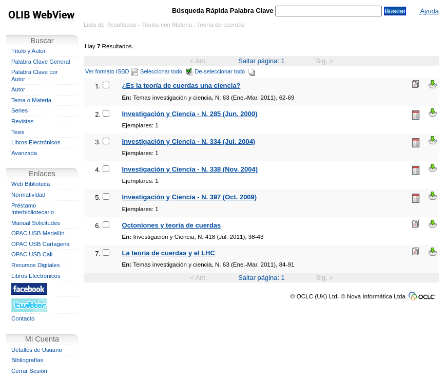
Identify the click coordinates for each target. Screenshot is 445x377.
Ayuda (429, 11)
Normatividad (28, 195)
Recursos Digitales (35, 265)
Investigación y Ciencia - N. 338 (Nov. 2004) (190, 169)
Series (19, 110)
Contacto (22, 318)
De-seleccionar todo (225, 71)
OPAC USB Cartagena (40, 244)
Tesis (18, 132)
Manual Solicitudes (35, 223)
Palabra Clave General (40, 62)
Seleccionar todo (166, 71)
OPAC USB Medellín (38, 233)
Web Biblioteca (30, 184)
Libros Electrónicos (36, 142)
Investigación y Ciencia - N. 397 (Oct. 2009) (189, 197)
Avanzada (24, 153)
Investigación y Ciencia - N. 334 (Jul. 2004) (189, 141)
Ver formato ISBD (111, 71)
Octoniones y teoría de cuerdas (171, 225)
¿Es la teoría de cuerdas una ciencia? (181, 85)
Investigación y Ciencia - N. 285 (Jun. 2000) (190, 114)
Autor (18, 89)
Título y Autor (28, 51)
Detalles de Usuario (36, 350)
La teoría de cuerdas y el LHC (168, 253)
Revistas (22, 121)
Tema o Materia (31, 100)
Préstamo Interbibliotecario (32, 209)
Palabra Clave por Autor (34, 75)
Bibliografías (27, 360)
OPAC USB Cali (31, 254)
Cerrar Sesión (29, 371)
